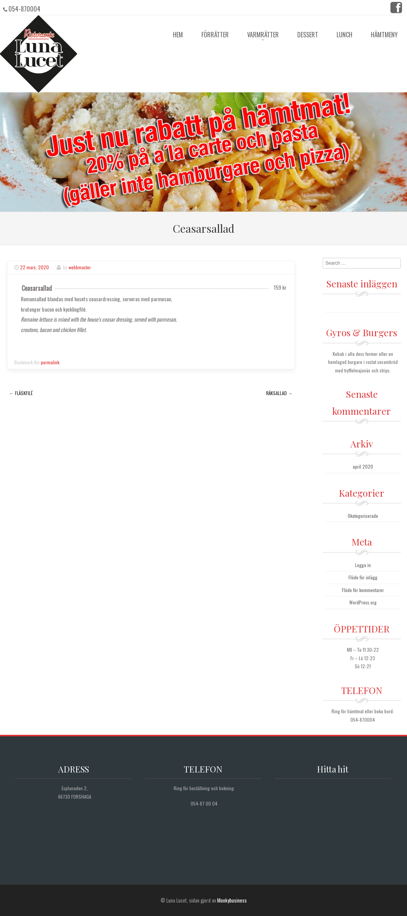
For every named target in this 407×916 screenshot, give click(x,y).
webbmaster (80, 267)
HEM (178, 34)
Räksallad (279, 393)
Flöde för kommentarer (363, 590)
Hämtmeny (384, 34)
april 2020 (363, 466)
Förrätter (215, 34)
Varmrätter (263, 34)
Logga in (363, 565)
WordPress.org (363, 602)
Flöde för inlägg (362, 577)
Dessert (307, 34)
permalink (50, 362)
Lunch (344, 34)
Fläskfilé (21, 393)
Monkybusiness (232, 900)
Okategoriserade (363, 515)
